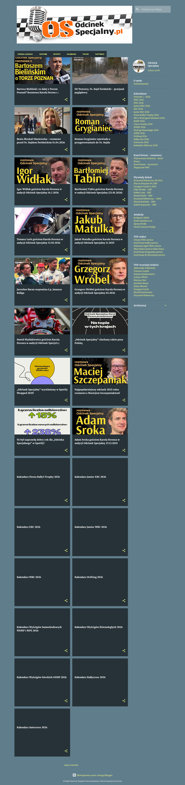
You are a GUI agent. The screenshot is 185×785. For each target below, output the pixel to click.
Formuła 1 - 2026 (142, 97)
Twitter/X (98, 54)
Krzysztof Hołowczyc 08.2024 (148, 180)
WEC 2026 (139, 103)
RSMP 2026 (139, 121)
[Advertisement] (150, 357)
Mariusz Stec (140, 280)
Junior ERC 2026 (141, 112)
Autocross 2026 (141, 142)
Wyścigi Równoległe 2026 (146, 130)
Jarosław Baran (141, 283)
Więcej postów (71, 765)
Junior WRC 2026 (142, 106)
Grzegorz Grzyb (141, 289)
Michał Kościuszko (143, 292)
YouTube (42, 54)
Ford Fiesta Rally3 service (146, 243)
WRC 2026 (139, 100)
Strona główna (24, 54)
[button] (66, 100)
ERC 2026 (138, 109)
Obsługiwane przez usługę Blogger (93, 775)
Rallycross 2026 (141, 139)
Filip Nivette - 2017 (143, 189)
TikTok (85, 54)
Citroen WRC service (143, 240)
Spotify (56, 54)
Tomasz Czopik (141, 271)
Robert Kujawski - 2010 (145, 204)
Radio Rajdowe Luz (143, 220)
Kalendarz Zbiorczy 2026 (146, 145)
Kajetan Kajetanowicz (144, 274)
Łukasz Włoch (141, 277)
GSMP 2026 (139, 133)
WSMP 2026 (139, 127)
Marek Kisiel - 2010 (143, 195)
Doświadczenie (141, 84)
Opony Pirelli (140, 224)
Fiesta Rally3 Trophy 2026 (146, 115)
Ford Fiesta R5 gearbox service (148, 252)
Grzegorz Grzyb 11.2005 (145, 186)
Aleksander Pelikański (144, 268)
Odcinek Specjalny (153, 64)
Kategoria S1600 (141, 217)
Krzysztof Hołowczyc (144, 295)
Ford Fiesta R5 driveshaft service (149, 255)
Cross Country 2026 (143, 124)
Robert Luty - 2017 (142, 192)
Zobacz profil (154, 70)
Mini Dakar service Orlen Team (149, 249)
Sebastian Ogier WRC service (147, 246)
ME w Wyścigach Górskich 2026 (149, 118)
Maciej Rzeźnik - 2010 (144, 201)
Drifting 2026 (140, 136)
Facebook (70, 54)
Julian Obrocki (140, 286)
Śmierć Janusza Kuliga (145, 227)
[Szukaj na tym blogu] (155, 9)
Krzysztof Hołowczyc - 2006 (147, 198)
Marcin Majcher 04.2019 (145, 183)
